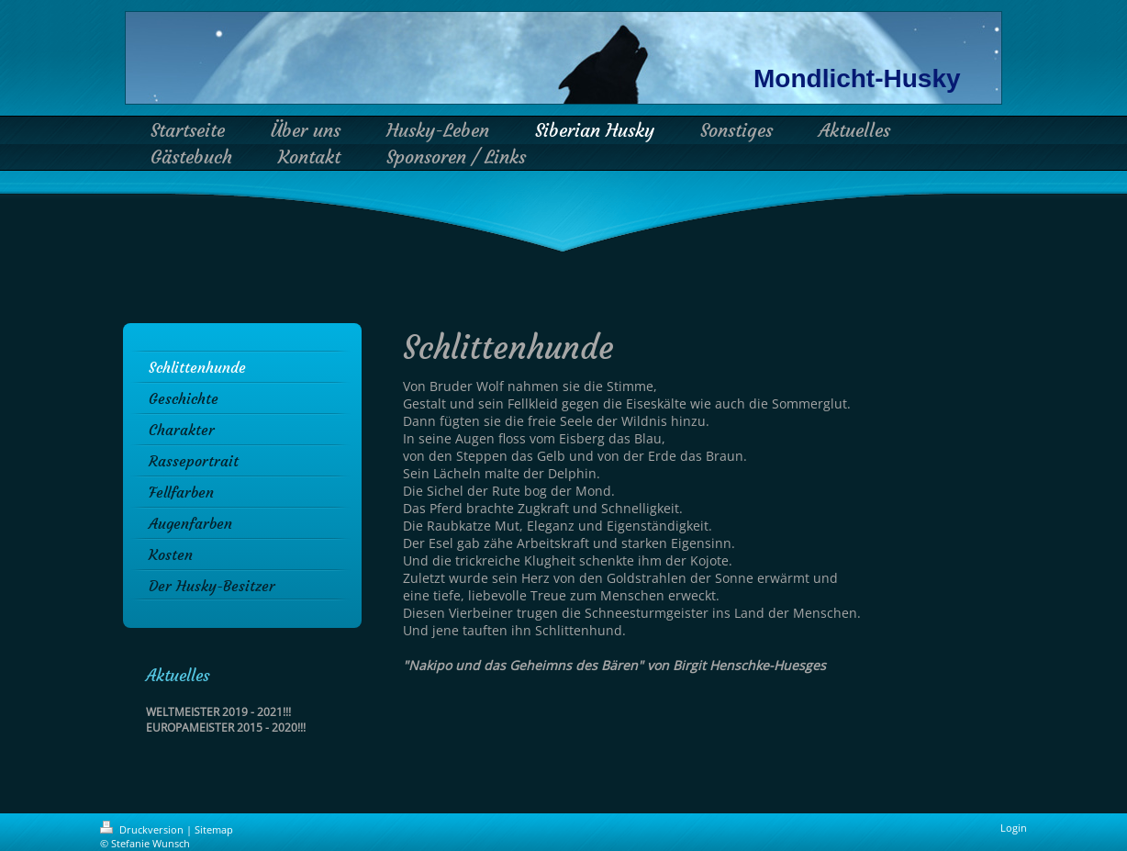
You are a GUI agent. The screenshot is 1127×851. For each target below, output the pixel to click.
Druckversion (143, 829)
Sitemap (214, 829)
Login (1013, 827)
